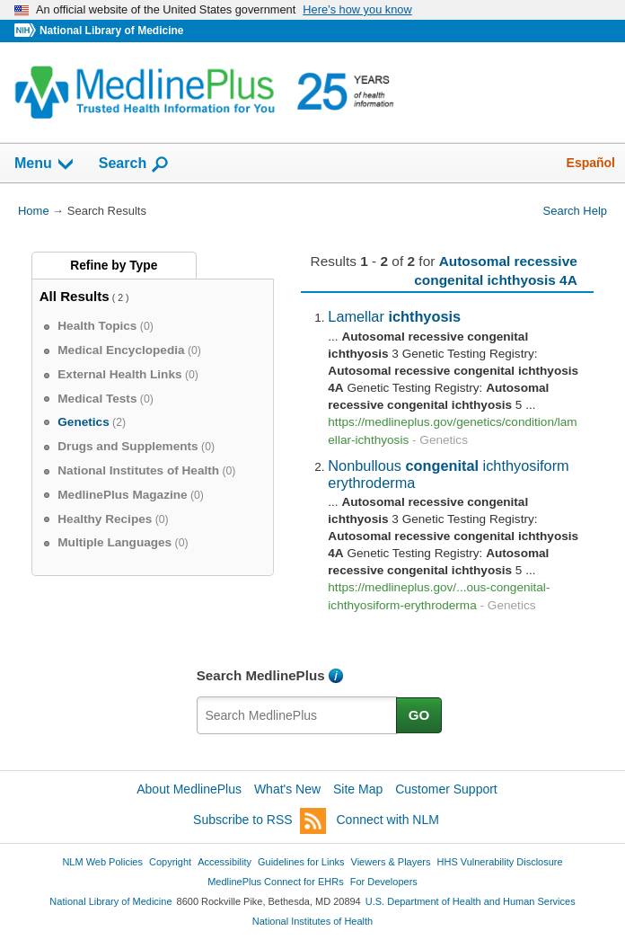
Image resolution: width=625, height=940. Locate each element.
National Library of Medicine (111, 30)
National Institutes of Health (312, 921)
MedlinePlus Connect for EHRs (275, 881)
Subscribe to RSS (259, 821)
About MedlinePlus (189, 789)
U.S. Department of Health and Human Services (470, 901)
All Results (75, 296)
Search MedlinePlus (261, 675)
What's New (287, 789)
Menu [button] (44, 164)
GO (419, 715)
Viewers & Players (391, 861)
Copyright (170, 861)
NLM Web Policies (102, 861)
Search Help (575, 210)
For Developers (384, 881)
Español (591, 162)
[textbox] (297, 715)
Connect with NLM (388, 819)
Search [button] (134, 164)
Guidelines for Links (301, 861)
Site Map (358, 789)
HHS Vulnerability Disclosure (500, 861)
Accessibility (224, 861)
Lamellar (394, 316)
